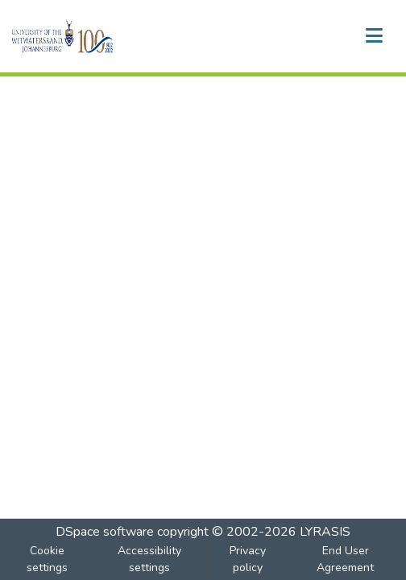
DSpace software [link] (105, 532)
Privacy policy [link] (248, 559)
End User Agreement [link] (345, 559)
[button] (90, 36)
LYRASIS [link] (325, 532)
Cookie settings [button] (47, 559)
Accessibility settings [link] (149, 559)
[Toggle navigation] (373, 36)
